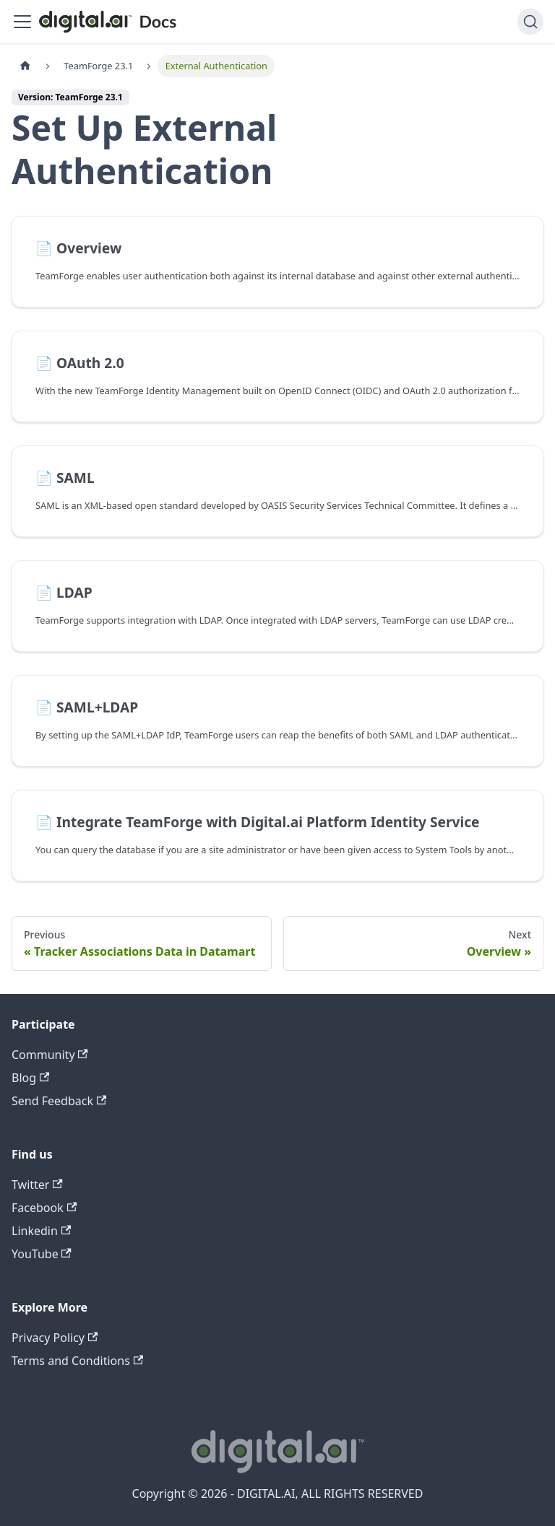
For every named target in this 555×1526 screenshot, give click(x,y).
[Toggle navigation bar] (22, 21)
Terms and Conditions (77, 1361)
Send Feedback (59, 1101)
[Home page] (25, 66)
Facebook (44, 1208)
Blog (30, 1078)
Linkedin (41, 1231)
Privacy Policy (55, 1338)
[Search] (530, 22)
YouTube (42, 1254)
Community (50, 1055)
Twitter (37, 1185)
